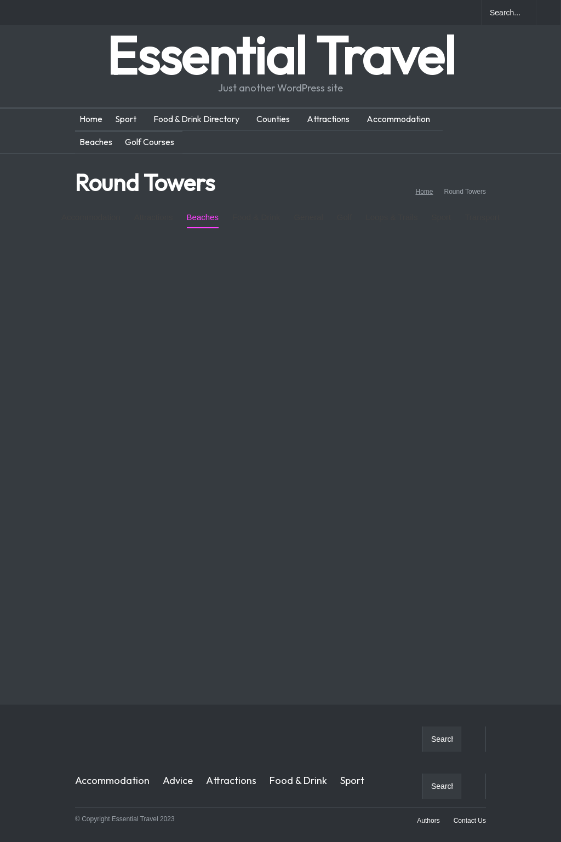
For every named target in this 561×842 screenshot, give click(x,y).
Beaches (95, 141)
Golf (344, 208)
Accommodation (398, 118)
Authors (428, 820)
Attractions (328, 118)
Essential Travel (280, 55)
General (308, 208)
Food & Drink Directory (196, 118)
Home (90, 118)
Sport (125, 118)
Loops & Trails (391, 208)
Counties (273, 118)
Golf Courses (149, 141)
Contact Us (470, 820)
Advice (178, 780)
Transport (482, 217)
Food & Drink (256, 208)
